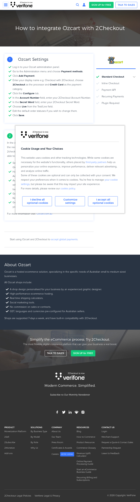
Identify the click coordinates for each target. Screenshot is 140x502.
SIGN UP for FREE (101, 4)
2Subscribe (9, 442)
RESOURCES (83, 427)
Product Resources (86, 442)
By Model (35, 437)
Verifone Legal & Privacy (47, 495)
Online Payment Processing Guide (85, 462)
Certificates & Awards (62, 448)
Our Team (56, 437)
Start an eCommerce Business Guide (86, 470)
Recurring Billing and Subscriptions (87, 478)
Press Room (57, 442)
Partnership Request (111, 448)
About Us (56, 431)
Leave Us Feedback (110, 453)
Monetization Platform (15, 431)
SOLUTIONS (36, 427)
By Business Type (39, 431)
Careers (63, 454)
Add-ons (8, 453)
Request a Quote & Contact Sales (117, 442)
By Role (34, 442)
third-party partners (96, 162)
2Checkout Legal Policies (17, 495)
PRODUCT (9, 427)
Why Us (34, 448)
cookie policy (68, 188)
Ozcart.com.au (44, 214)
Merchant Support (110, 437)
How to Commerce (86, 437)
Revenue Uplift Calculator (84, 454)
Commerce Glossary (86, 448)
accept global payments (64, 239)
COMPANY (57, 427)
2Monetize (9, 448)
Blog (79, 431)
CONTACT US (108, 427)
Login (104, 431)
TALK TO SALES (126, 4)
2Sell (6, 437)
